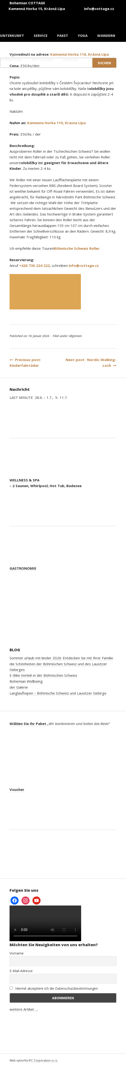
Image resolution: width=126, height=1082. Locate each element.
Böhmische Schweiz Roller (77, 248)
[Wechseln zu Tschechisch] (43, 16)
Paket (62, 35)
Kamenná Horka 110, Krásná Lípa (79, 54)
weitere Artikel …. (24, 1009)
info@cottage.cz (84, 265)
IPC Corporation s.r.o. (43, 1060)
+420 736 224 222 (34, 265)
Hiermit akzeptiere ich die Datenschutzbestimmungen (54, 988)
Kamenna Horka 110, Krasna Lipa (56, 122)
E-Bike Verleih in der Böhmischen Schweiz (43, 675)
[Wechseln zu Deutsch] (100, 16)
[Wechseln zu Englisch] (71, 16)
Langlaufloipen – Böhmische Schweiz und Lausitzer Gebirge (58, 693)
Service (40, 35)
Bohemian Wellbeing (26, 681)
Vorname (17, 953)
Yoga (83, 35)
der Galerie (19, 687)
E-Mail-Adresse (21, 971)
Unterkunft (12, 35)
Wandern (106, 35)
